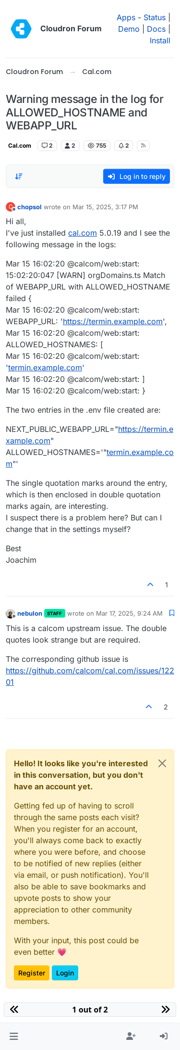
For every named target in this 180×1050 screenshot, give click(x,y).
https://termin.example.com (113, 321)
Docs (156, 29)
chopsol (29, 207)
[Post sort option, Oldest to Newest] (18, 176)
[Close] (162, 763)
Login (65, 973)
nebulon (29, 613)
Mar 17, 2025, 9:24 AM (129, 613)
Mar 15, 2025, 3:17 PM (105, 207)
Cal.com (19, 145)
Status (155, 17)
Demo (129, 29)
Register (31, 973)
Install (160, 40)
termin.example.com (45, 367)
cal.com (82, 233)
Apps (126, 17)
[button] (14, 1036)
